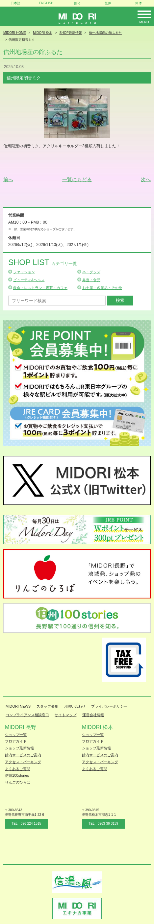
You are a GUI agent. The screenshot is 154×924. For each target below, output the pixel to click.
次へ (146, 179)
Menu (144, 22)
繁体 (108, 3)
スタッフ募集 (47, 706)
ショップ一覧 (16, 735)
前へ (8, 179)
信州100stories (17, 775)
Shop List (42, 262)
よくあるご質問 (17, 769)
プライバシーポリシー (109, 706)
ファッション (24, 272)
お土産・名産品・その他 (102, 288)
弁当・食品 (91, 280)
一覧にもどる (77, 179)
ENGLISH (46, 3)
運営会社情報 (93, 715)
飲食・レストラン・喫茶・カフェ (40, 288)
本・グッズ (91, 272)
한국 (77, 3)
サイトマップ (65, 715)
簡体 (138, 3)
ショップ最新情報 (19, 748)
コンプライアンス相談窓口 (27, 715)
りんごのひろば (17, 782)
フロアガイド (16, 741)
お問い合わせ (75, 706)
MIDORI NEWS (18, 706)
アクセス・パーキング (23, 762)
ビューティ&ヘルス (28, 280)
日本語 (15, 3)
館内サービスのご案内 (23, 755)
